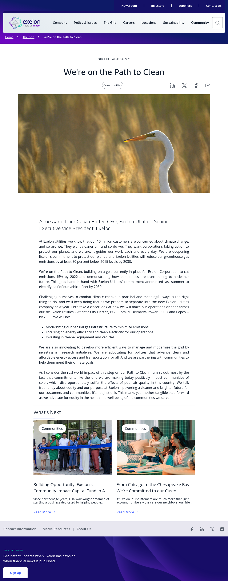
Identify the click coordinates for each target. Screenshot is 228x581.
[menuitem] (60, 23)
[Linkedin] (172, 85)
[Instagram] (222, 528)
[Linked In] (201, 528)
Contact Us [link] (213, 6)
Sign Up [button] (15, 573)
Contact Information (20, 529)
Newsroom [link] (129, 6)
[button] (217, 23)
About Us (83, 529)
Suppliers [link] (185, 6)
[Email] (207, 85)
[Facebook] (196, 85)
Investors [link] (157, 6)
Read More (44, 512)
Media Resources (57, 529)
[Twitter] (184, 85)
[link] (24, 23)
